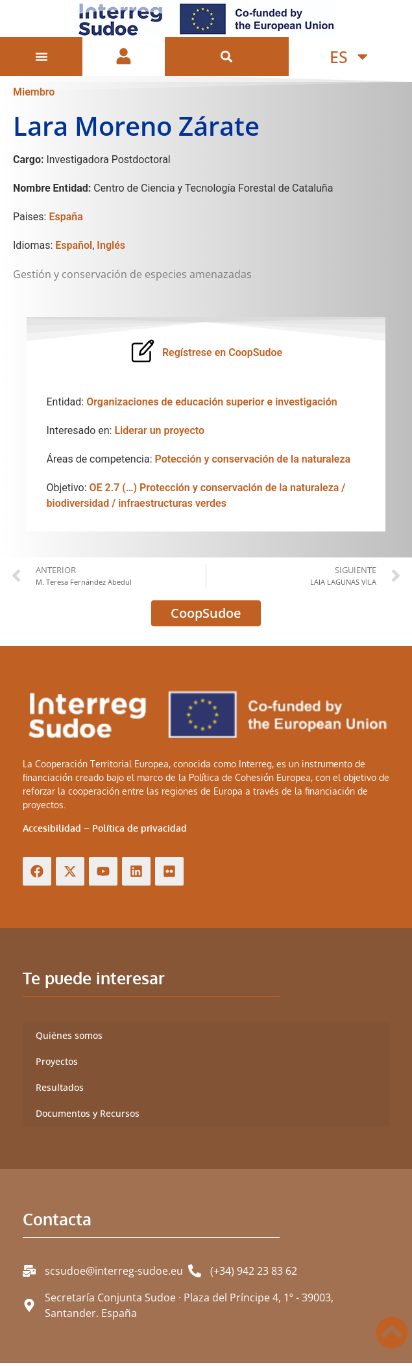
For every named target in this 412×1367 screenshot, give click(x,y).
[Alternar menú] (41, 56)
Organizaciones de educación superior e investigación (211, 406)
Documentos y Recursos (87, 1118)
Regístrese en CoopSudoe (222, 357)
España (65, 221)
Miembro (34, 96)
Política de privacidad (139, 832)
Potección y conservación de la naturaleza (252, 463)
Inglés (111, 250)
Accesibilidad (52, 832)
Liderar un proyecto (159, 435)
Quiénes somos (69, 1040)
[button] (226, 57)
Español (73, 250)
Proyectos (57, 1066)
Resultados (60, 1092)
